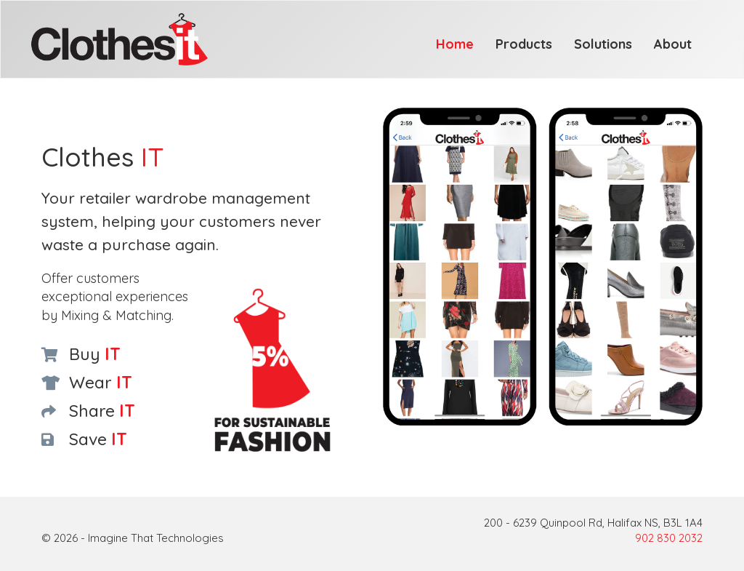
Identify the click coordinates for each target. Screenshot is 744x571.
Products (524, 44)
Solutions (603, 44)
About (673, 44)
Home (455, 44)
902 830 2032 (669, 538)
